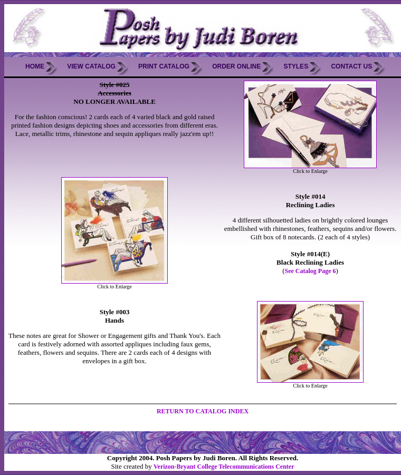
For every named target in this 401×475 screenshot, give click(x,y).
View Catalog (91, 66)
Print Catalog (163, 66)
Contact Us (351, 66)
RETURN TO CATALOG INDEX (203, 411)
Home (34, 66)
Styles (295, 66)
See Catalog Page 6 (310, 271)
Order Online (236, 66)
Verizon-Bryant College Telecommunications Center (224, 466)
